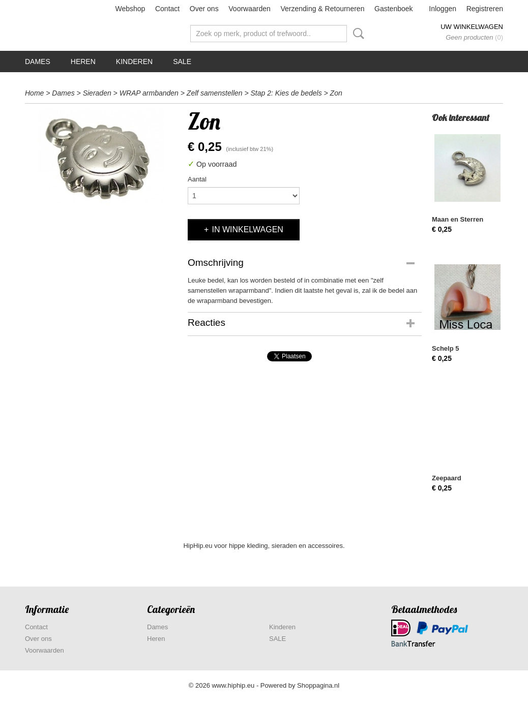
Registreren (484, 9)
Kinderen (134, 61)
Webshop (130, 9)
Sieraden (97, 93)
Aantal (197, 179)
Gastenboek (393, 9)
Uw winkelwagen (472, 26)
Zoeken (356, 33)
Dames (37, 61)
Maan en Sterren (457, 219)
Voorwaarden (249, 9)
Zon (336, 93)
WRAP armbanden (149, 93)
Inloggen (442, 9)
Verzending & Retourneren (322, 9)
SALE (182, 61)
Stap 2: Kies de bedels (286, 93)
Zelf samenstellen (215, 93)
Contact (167, 9)
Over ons (204, 9)
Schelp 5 (445, 348)
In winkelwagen (247, 229)
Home (34, 93)
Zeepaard (446, 478)
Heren (83, 61)
